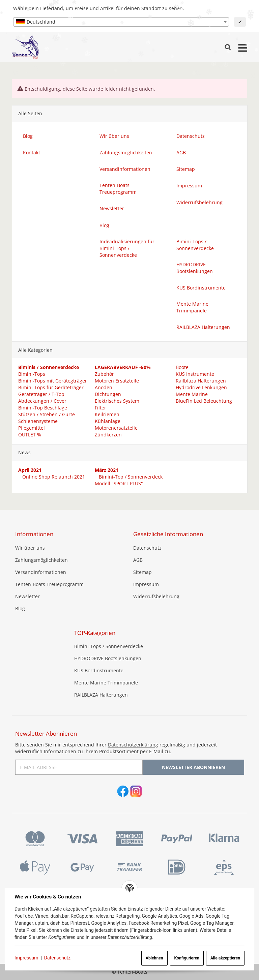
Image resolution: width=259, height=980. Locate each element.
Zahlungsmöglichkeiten (41, 560)
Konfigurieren (186, 958)
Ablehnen (154, 958)
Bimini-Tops (31, 374)
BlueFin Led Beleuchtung (203, 401)
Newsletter (27, 596)
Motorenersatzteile (116, 428)
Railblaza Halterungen (200, 380)
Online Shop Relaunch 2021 (53, 476)
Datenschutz (57, 957)
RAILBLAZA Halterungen (101, 695)
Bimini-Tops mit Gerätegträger (52, 380)
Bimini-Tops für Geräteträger (50, 387)
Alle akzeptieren (225, 958)
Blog (20, 608)
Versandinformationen (40, 572)
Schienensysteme (37, 421)
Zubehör (104, 374)
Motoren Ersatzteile (117, 380)
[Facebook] (123, 791)
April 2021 (29, 470)
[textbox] (121, 22)
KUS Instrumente (194, 374)
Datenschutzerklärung (133, 744)
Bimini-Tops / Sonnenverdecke (108, 646)
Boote (181, 367)
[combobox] (121, 22)
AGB (138, 560)
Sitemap (142, 572)
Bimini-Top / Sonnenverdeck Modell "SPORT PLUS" (129, 480)
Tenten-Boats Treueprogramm (49, 584)
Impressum (26, 957)
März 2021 (106, 470)
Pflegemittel (31, 428)
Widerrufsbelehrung (156, 596)
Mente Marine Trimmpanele (106, 682)
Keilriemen (107, 414)
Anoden (103, 387)
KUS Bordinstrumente (98, 670)
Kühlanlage (107, 421)
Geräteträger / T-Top (41, 394)
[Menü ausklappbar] (243, 47)
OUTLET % (29, 434)
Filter (100, 407)
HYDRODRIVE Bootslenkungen (107, 658)
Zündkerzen (108, 434)
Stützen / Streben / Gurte (46, 414)
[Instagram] (136, 791)
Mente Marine (191, 394)
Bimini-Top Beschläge (42, 407)
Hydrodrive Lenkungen (200, 387)
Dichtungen (108, 394)
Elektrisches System (117, 401)
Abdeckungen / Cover (42, 401)
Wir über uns (30, 548)
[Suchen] (227, 47)
